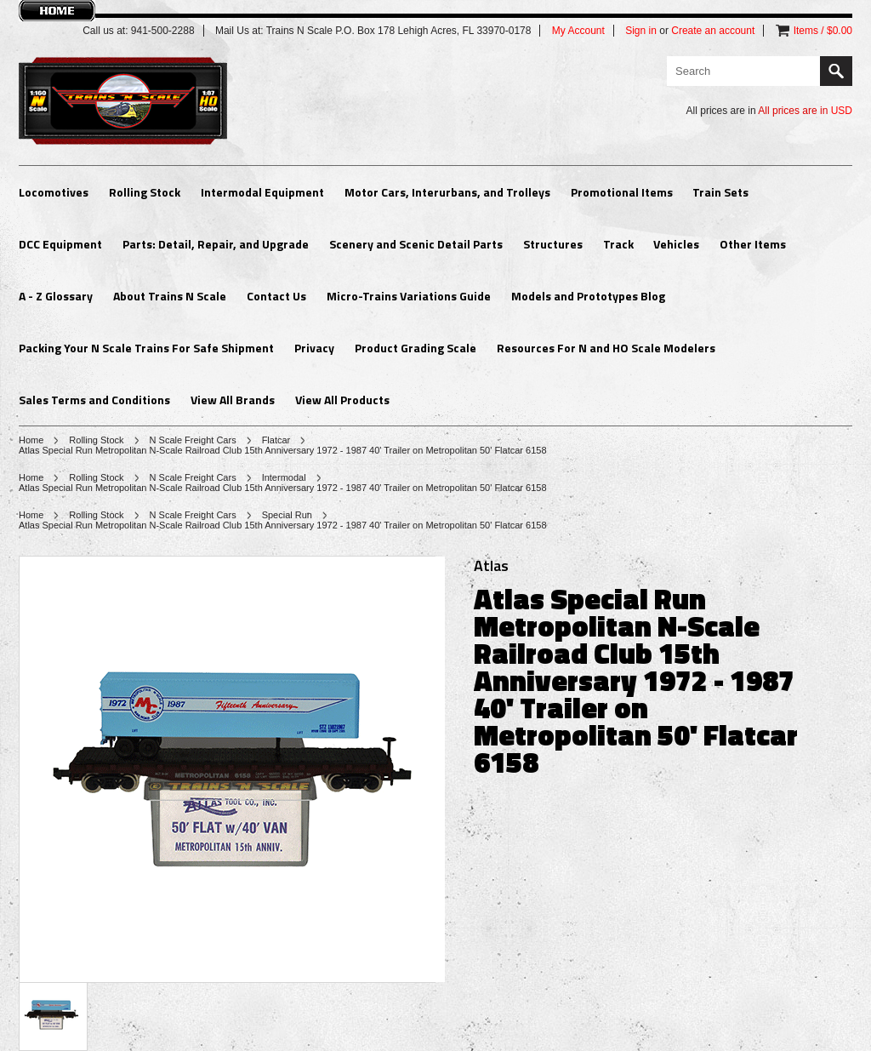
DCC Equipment (60, 244)
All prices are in (805, 111)
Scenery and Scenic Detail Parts (416, 244)
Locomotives (53, 192)
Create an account (712, 31)
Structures (553, 244)
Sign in (641, 31)
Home (31, 440)
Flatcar (276, 440)
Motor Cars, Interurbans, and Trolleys (447, 192)
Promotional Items (622, 192)
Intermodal (284, 477)
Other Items (753, 244)
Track (618, 244)
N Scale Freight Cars (193, 440)
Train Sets (720, 192)
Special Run (287, 515)
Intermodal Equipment (262, 192)
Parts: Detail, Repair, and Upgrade (215, 244)
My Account (578, 31)
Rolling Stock (144, 192)
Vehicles (676, 244)
